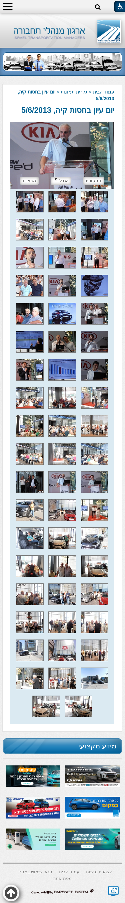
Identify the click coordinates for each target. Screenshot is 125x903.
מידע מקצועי (97, 746)
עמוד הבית (103, 92)
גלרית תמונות (74, 92)
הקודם (94, 180)
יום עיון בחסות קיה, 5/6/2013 (67, 110)
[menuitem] (99, 871)
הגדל (62, 180)
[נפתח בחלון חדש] (113, 891)
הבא (29, 180)
